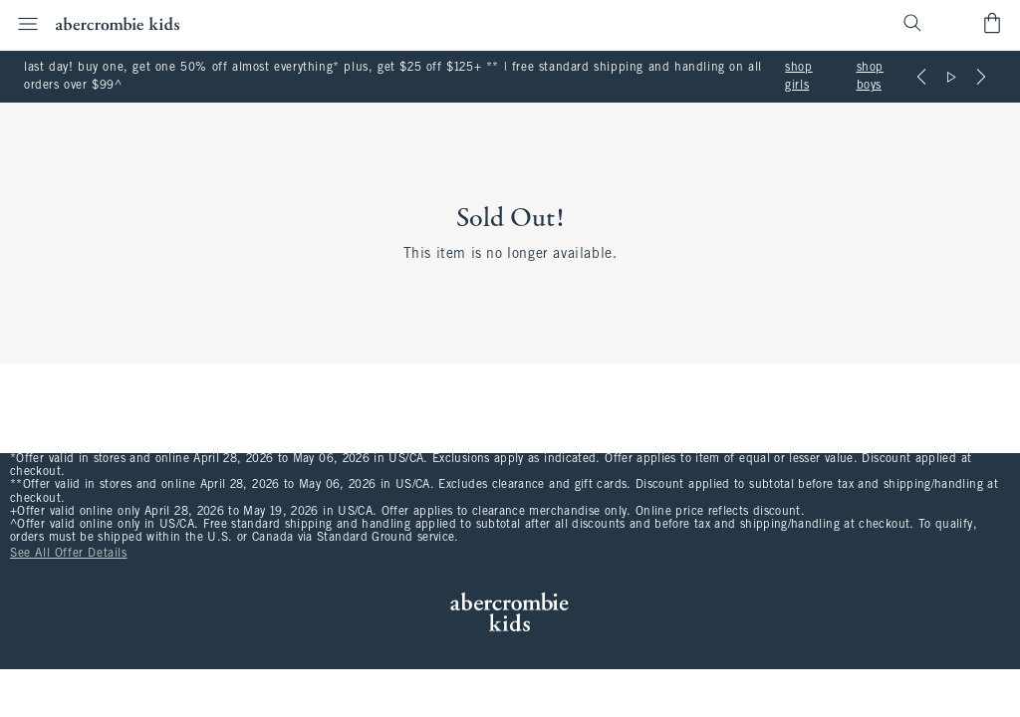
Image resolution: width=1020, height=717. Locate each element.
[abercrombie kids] (117, 23)
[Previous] (921, 77)
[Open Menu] (22, 24)
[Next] (981, 77)
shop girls (798, 77)
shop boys (870, 77)
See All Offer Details (69, 554)
